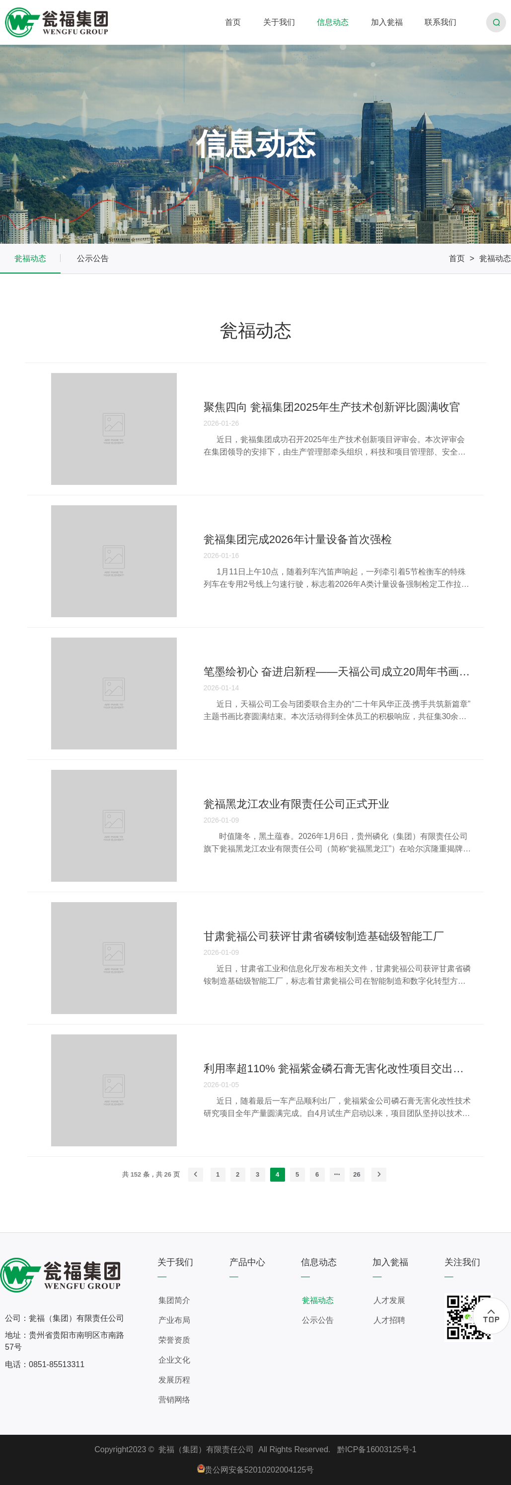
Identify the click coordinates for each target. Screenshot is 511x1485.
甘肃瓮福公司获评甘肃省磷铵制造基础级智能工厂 (324, 936)
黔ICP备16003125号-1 (377, 1449)
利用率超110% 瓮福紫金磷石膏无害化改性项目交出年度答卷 (338, 1068)
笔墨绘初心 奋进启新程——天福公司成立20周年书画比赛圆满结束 (338, 671)
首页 (457, 258)
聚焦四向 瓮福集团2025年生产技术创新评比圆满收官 (332, 407)
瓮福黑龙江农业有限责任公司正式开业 (296, 804)
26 (356, 1174)
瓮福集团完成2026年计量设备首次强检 (298, 539)
